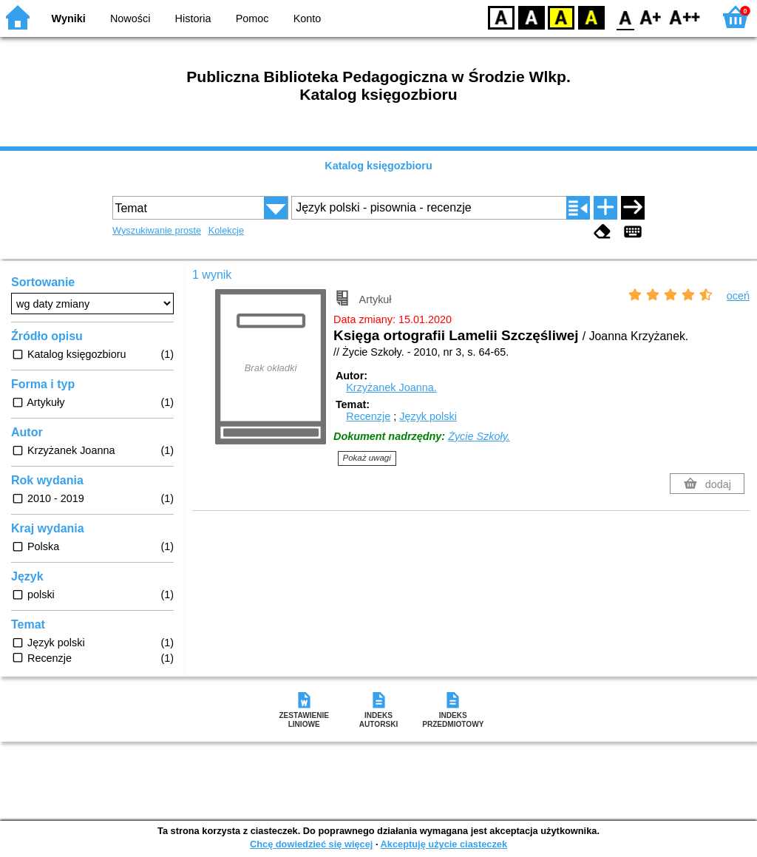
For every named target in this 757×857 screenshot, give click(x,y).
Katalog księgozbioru (378, 166)
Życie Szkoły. (479, 436)
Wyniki (69, 18)
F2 (685, 16)
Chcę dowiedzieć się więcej (311, 844)
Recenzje (368, 416)
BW (531, 16)
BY (591, 16)
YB (560, 16)
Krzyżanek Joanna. (391, 387)
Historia (193, 18)
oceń (738, 296)
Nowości (130, 18)
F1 (651, 16)
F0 (625, 16)
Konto (307, 18)
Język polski (428, 416)
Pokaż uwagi (367, 457)
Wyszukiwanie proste (156, 230)
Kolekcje (226, 230)
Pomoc (252, 18)
